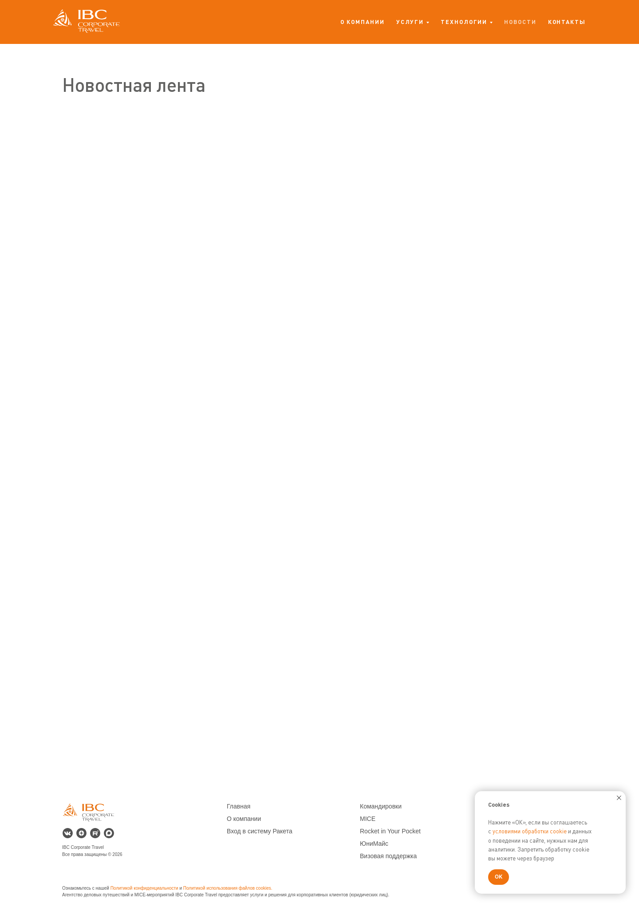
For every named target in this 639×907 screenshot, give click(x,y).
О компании (362, 21)
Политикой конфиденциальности (144, 888)
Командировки (381, 806)
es (268, 888)
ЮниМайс (374, 843)
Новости (520, 21)
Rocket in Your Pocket (390, 831)
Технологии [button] (464, 21)
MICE (367, 818)
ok (262, 888)
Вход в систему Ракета (259, 831)
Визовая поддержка (388, 856)
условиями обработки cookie (530, 831)
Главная (238, 806)
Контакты (567, 21)
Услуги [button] (410, 21)
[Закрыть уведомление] (619, 797)
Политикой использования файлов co (222, 888)
